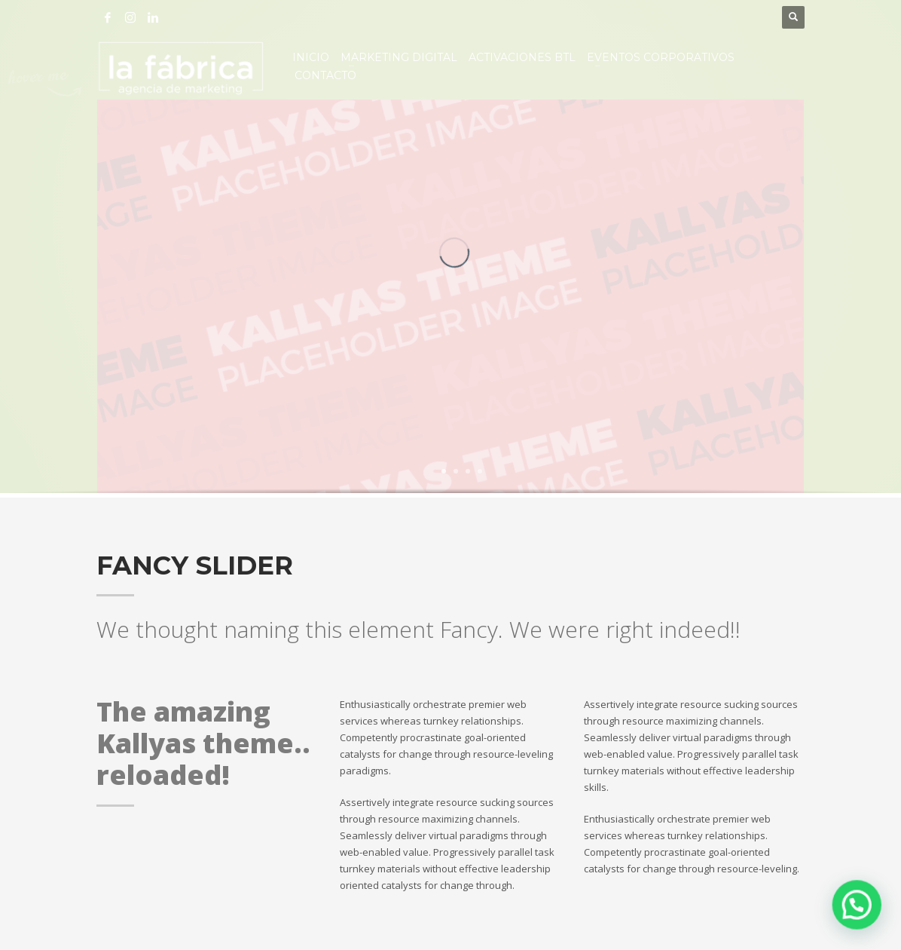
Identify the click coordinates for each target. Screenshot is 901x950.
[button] (859, 910)
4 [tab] (480, 471)
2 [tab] (456, 471)
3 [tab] (468, 471)
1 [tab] (444, 471)
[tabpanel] (450, 298)
